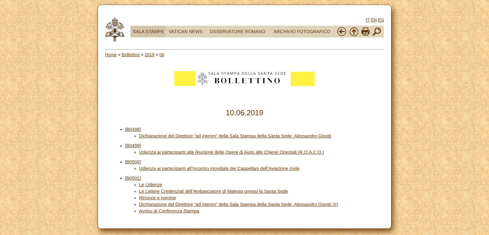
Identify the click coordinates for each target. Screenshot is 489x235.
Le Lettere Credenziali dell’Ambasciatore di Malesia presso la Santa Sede (213, 191)
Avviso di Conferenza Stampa (169, 210)
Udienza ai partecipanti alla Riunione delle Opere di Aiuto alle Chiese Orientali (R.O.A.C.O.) (231, 152)
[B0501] (133, 178)
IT (368, 20)
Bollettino (131, 54)
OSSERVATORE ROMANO (237, 31)
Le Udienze (150, 184)
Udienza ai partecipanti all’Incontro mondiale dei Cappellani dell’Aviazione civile (219, 168)
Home (111, 54)
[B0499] (133, 145)
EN (374, 20)
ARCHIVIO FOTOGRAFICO (302, 31)
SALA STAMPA (148, 31)
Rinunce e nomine (157, 197)
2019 (149, 54)
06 (161, 54)
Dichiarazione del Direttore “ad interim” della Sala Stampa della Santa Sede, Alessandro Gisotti (235, 135)
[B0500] (133, 161)
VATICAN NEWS (186, 31)
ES (381, 20)
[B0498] (133, 129)
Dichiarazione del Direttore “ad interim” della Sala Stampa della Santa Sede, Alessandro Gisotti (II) (238, 204)
